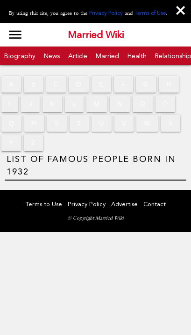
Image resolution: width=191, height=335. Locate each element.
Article (77, 56)
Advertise (124, 204)
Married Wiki (96, 34)
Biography (19, 56)
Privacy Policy (106, 13)
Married (107, 56)
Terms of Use (150, 13)
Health (137, 56)
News (52, 56)
